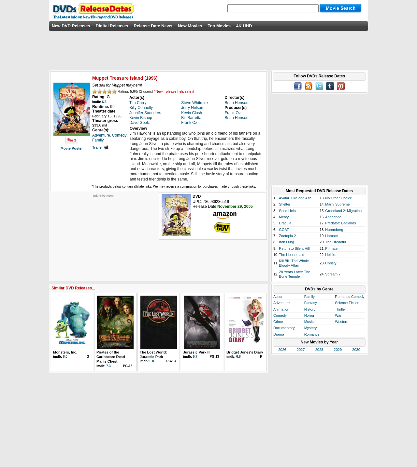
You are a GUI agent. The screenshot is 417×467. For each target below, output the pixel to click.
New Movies (190, 25)
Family (309, 297)
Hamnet (331, 236)
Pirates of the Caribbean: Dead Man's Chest (110, 357)
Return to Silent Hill (294, 248)
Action (278, 297)
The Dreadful (335, 242)
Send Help (287, 211)
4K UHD (244, 25)
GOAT (284, 230)
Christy (330, 263)
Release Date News (153, 25)
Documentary (284, 328)
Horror (309, 315)
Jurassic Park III (196, 352)
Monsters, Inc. (65, 352)
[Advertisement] (103, 238)
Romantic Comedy (349, 297)
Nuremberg (334, 230)
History (309, 309)
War (338, 315)
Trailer (100, 147)
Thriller (340, 309)
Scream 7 (332, 274)
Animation (281, 309)
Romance (312, 334)
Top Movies (219, 25)
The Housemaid (291, 255)
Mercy (284, 217)
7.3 (108, 366)
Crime (278, 322)
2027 (301, 350)
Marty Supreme (337, 204)
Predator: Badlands (340, 223)
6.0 (152, 361)
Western (341, 322)
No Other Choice (338, 198)
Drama (278, 334)
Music (309, 322)
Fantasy (310, 303)
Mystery (310, 328)
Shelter (284, 204)
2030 (356, 350)
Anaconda (333, 217)
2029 (338, 350)
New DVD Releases (71, 25)
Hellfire (330, 255)
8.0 (65, 356)
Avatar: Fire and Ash (295, 198)
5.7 (195, 356)
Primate (331, 248)
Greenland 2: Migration (343, 211)
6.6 (104, 102)
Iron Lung (286, 242)
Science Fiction (347, 303)
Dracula (285, 223)
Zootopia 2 (287, 236)
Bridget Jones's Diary (244, 352)
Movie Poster (72, 148)
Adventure (281, 303)
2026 (282, 350)
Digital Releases (112, 25)
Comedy (280, 315)
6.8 (238, 356)
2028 (319, 350)
